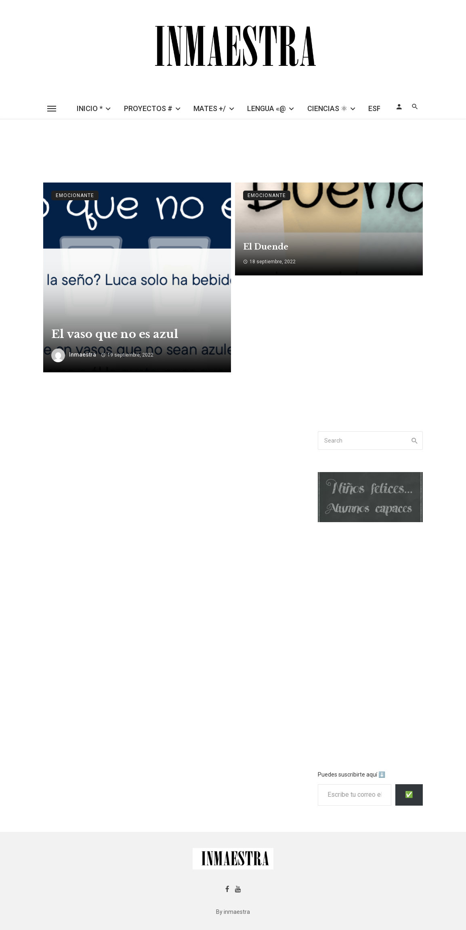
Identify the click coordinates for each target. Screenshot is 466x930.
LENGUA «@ (266, 108)
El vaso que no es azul (114, 334)
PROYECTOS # (148, 108)
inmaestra (82, 354)
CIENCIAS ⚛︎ (327, 108)
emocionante (75, 195)
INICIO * (90, 108)
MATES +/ (209, 108)
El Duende (265, 247)
